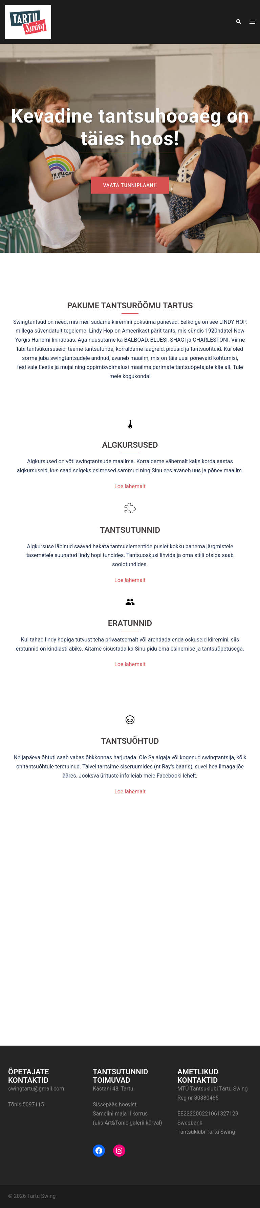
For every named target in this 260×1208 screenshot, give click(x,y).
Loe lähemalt (130, 486)
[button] (238, 22)
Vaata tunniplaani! (130, 185)
